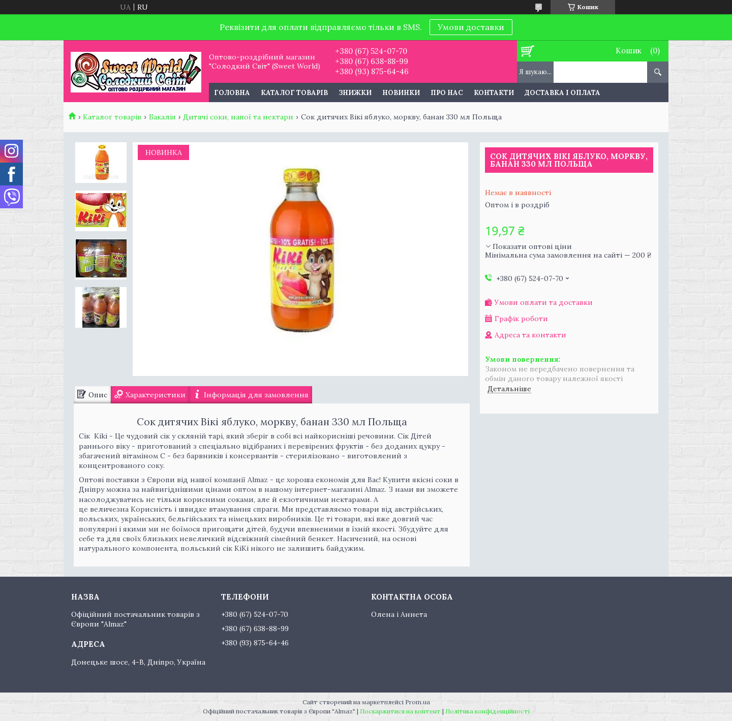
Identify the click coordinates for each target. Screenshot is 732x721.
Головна (232, 92)
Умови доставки (471, 27)
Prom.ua (417, 702)
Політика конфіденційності (487, 711)
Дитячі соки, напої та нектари (238, 116)
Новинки (401, 92)
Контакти (494, 92)
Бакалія (162, 116)
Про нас (447, 92)
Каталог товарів (294, 92)
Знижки (355, 92)
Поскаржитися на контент (400, 711)
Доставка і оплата (562, 92)
